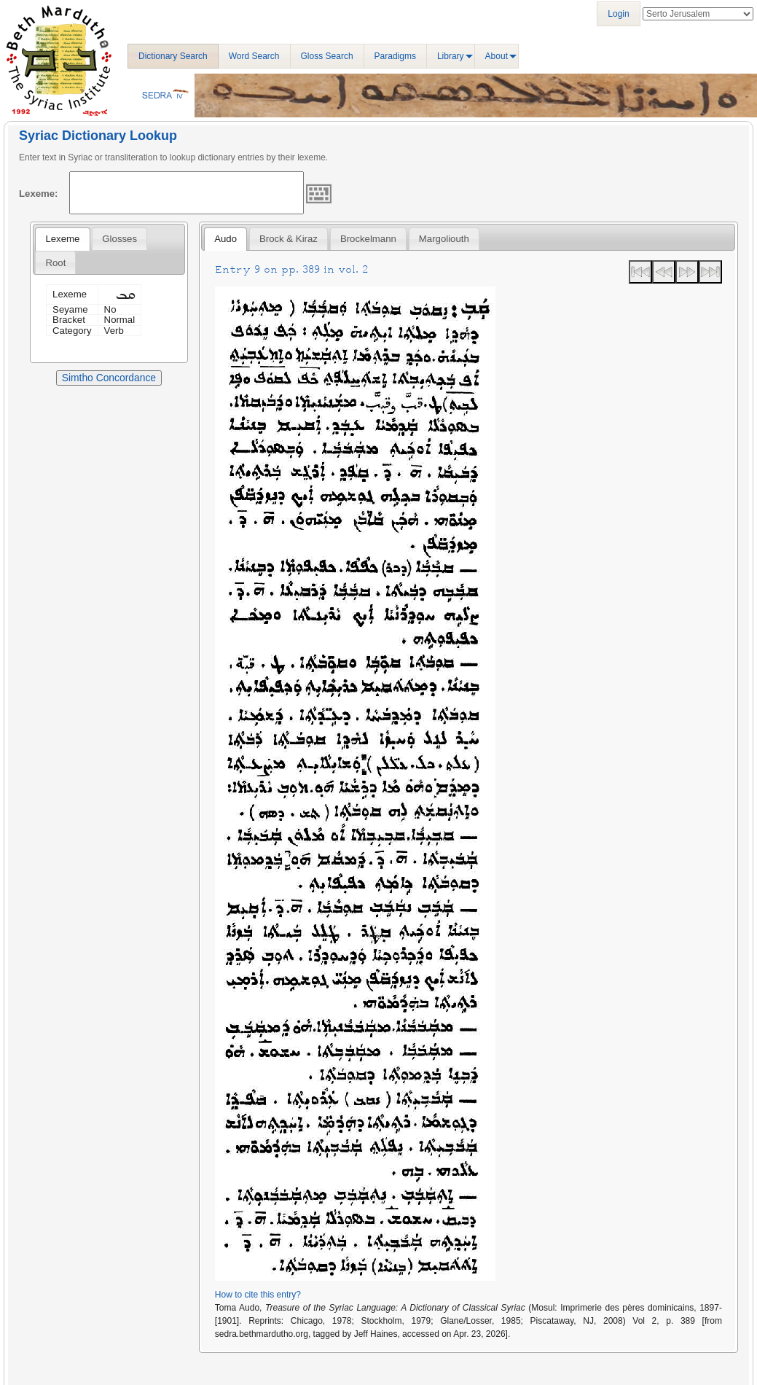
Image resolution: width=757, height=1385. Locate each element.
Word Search (254, 56)
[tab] (62, 239)
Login (618, 14)
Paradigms (395, 56)
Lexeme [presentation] (62, 238)
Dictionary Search (173, 56)
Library (450, 56)
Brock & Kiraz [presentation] (288, 238)
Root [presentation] (55, 262)
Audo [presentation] (225, 238)
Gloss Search (327, 56)
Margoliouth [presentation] (444, 238)
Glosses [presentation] (119, 238)
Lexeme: (38, 193)
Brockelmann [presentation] (368, 238)
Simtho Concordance (109, 377)
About (496, 56)
